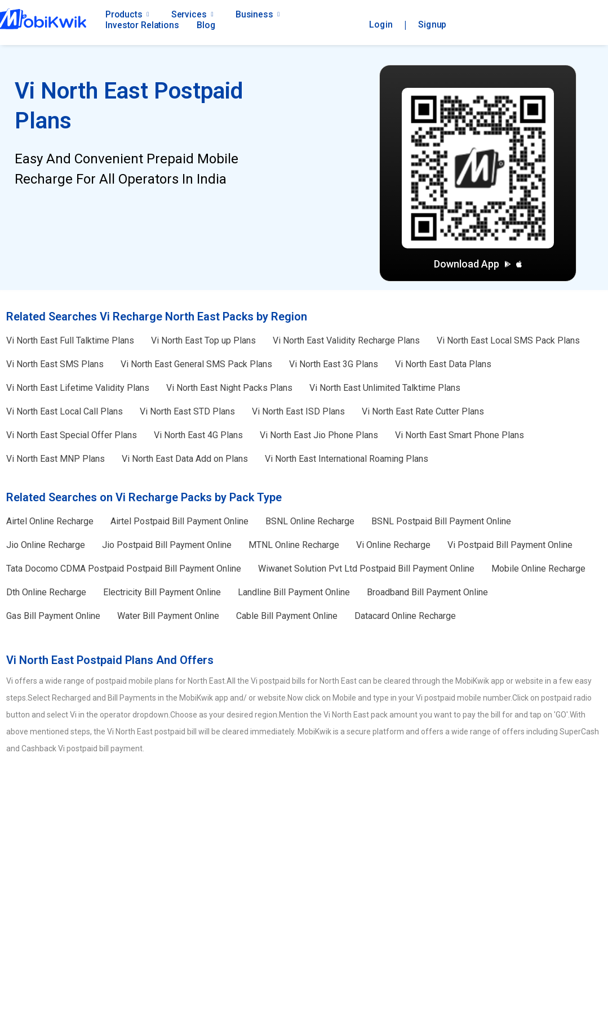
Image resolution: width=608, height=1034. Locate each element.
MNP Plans (55, 458)
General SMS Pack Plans (196, 364)
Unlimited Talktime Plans (384, 387)
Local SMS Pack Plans (508, 340)
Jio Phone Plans (319, 435)
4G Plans (198, 435)
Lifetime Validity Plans (77, 387)
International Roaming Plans (346, 458)
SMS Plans (55, 364)
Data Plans (443, 364)
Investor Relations (142, 25)
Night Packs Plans (229, 387)
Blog (206, 25)
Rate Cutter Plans (423, 411)
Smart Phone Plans (459, 435)
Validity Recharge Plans (346, 340)
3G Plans (333, 364)
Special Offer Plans (71, 435)
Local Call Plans (64, 411)
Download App (478, 264)
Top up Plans (203, 340)
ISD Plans (298, 411)
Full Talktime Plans (70, 340)
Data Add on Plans (185, 458)
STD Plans (187, 411)
